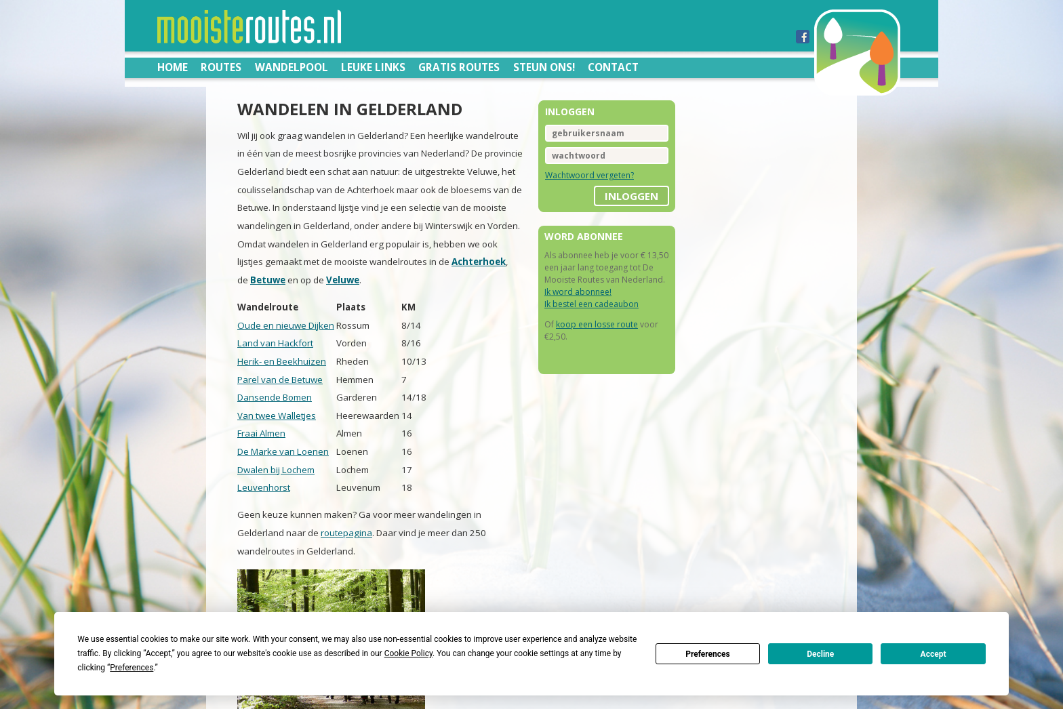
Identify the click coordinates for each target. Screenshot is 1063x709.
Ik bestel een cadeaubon (591, 304)
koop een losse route (597, 324)
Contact (613, 67)
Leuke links (373, 67)
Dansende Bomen (274, 397)
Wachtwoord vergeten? (589, 175)
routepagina (346, 533)
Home (172, 67)
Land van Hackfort (275, 343)
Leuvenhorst (263, 487)
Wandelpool (291, 67)
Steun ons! (544, 67)
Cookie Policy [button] (408, 653)
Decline (820, 654)
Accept (933, 654)
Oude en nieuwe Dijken (285, 325)
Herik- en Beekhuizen (281, 361)
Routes (221, 67)
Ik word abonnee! (577, 292)
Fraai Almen (261, 433)
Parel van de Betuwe (280, 379)
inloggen (631, 196)
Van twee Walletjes (276, 415)
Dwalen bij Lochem (276, 470)
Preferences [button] (131, 667)
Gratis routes (459, 67)
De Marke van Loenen (283, 451)
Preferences (707, 654)
